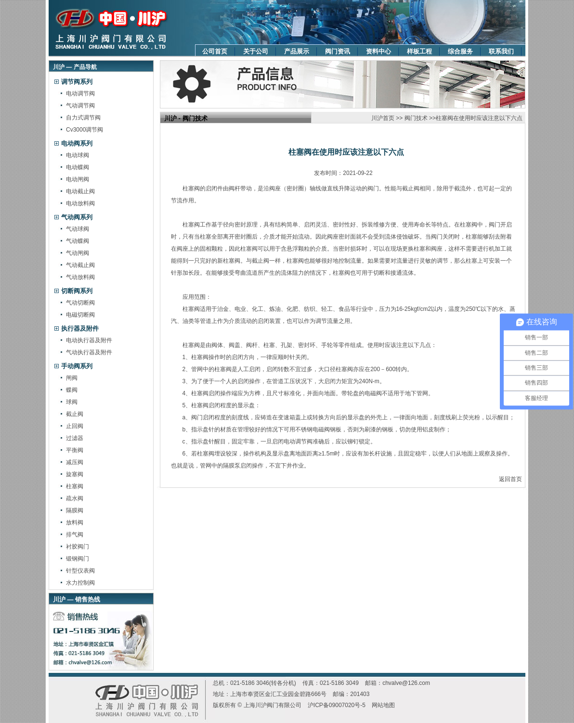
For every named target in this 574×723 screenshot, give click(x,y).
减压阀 (74, 462)
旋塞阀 (74, 474)
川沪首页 (382, 118)
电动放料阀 (80, 203)
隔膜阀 (74, 510)
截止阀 (74, 414)
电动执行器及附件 (89, 340)
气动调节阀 (80, 105)
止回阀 (74, 426)
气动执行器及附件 (89, 352)
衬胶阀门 (77, 546)
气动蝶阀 (77, 241)
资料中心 (378, 51)
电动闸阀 (77, 179)
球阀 (72, 402)
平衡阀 (74, 450)
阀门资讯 (337, 51)
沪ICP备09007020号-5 (336, 705)
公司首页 (214, 51)
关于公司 (255, 51)
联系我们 (501, 51)
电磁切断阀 (80, 314)
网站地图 (383, 705)
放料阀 (74, 522)
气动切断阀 (80, 302)
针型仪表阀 (80, 570)
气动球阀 (77, 229)
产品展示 (296, 51)
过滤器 (74, 438)
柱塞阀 (74, 486)
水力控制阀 (80, 582)
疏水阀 (74, 498)
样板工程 (419, 51)
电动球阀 (77, 155)
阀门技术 (416, 118)
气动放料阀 (80, 277)
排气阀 (74, 534)
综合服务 (460, 51)
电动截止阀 (80, 191)
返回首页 (510, 479)
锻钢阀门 (77, 558)
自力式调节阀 (83, 117)
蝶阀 (72, 390)
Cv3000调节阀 (84, 129)
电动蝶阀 (77, 167)
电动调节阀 (80, 93)
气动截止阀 (80, 265)
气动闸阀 (77, 253)
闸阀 (72, 378)
